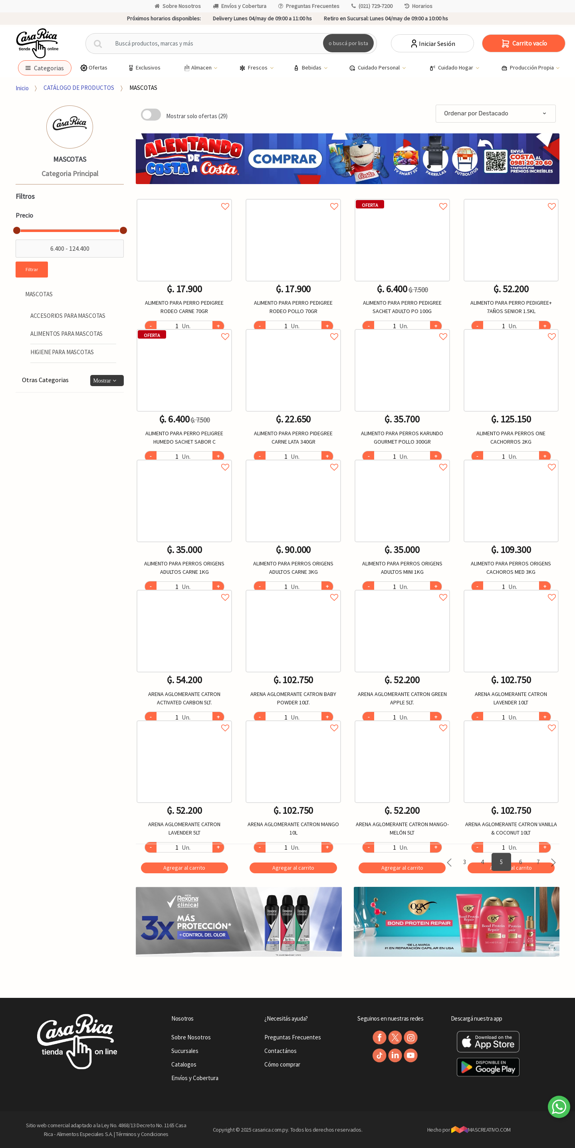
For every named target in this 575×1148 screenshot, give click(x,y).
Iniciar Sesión (432, 43)
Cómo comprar (282, 1064)
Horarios (418, 6)
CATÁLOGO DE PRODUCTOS (79, 87)
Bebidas (308, 68)
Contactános (280, 1051)
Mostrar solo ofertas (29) (197, 116)
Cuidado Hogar (451, 68)
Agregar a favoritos (184, 197)
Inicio (22, 87)
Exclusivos (144, 67)
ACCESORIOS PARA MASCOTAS (67, 315)
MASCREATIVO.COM (481, 1129)
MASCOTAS (143, 87)
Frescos (254, 68)
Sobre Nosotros (178, 6)
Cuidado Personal (375, 68)
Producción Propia (528, 68)
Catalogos (183, 1064)
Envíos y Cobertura (239, 6)
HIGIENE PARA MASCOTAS (62, 352)
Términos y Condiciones (142, 1134)
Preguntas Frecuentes (308, 6)
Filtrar (32, 269)
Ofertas (93, 67)
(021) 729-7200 (372, 6)
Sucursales (184, 1051)
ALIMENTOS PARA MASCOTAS (66, 333)
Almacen (197, 68)
